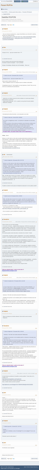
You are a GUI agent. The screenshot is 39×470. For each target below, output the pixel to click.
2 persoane (5, 266)
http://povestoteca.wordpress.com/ (9, 270)
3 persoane (5, 182)
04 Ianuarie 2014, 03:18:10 (7, 95)
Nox (4, 47)
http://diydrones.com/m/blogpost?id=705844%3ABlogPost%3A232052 (17, 384)
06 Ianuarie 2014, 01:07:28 (7, 111)
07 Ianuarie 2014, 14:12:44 (7, 221)
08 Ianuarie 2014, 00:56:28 (7, 313)
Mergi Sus (3, 458)
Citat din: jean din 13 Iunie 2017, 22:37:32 (12, 426)
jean (4, 392)
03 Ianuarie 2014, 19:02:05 (7, 31)
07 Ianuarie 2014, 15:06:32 (7, 277)
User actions (34, 24)
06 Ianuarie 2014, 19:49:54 (8, 156)
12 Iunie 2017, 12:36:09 (6, 373)
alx (4, 154)
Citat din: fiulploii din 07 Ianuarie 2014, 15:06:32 (14, 331)
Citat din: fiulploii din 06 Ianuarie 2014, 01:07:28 (14, 160)
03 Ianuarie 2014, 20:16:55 (7, 49)
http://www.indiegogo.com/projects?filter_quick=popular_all (15, 208)
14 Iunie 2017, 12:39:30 (6, 444)
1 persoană (5, 58)
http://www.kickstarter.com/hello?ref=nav (11, 147)
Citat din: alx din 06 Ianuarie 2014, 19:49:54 (13, 196)
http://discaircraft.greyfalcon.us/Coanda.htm (11, 379)
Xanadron (6, 219)
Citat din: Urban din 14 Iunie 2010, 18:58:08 (13, 117)
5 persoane (5, 362)
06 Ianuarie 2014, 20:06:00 (8, 192)
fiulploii (5, 28)
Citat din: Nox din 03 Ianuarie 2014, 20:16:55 (13, 75)
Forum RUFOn (7, 5)
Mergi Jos (3, 24)
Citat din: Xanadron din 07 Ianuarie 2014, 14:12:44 (14, 281)
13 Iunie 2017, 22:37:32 (6, 394)
